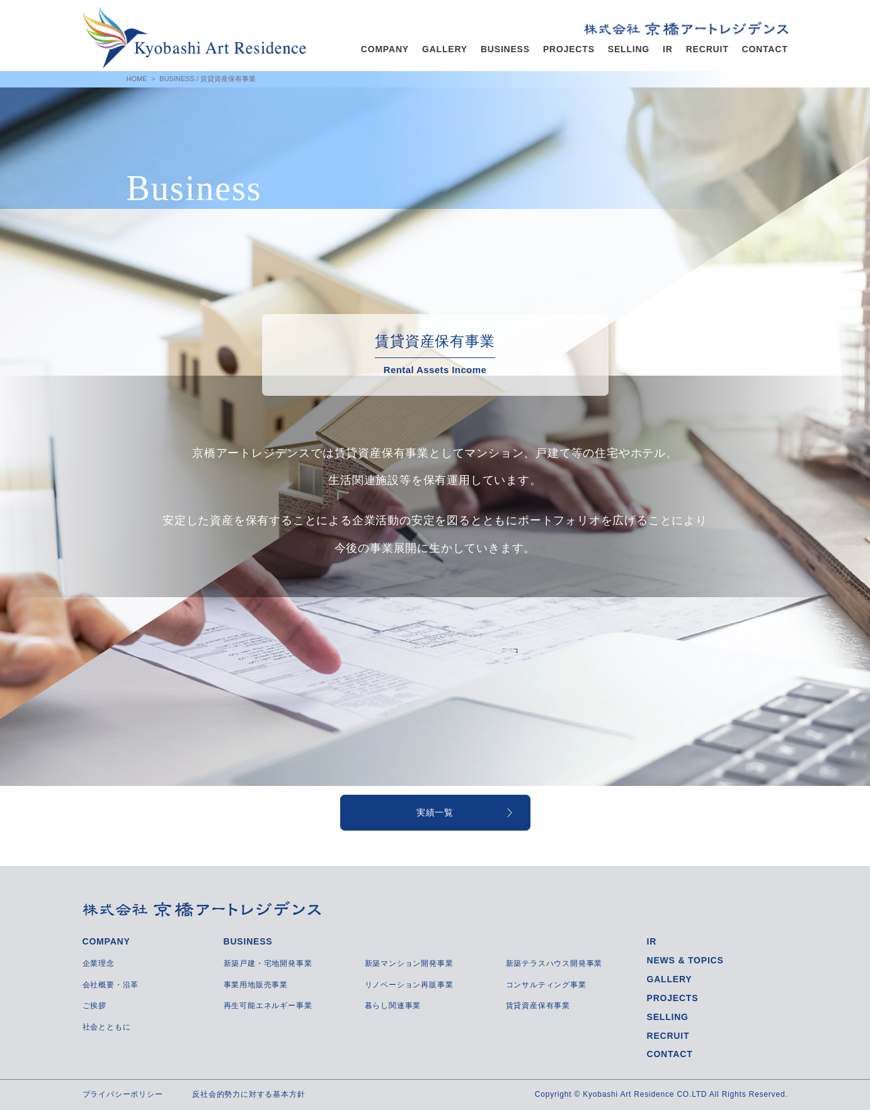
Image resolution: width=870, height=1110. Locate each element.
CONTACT (765, 49)
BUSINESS (505, 49)
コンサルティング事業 (546, 984)
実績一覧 (435, 812)
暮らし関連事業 (393, 1005)
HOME (137, 78)
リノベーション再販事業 (409, 984)
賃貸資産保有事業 (538, 1005)
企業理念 (99, 963)
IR (668, 49)
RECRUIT (707, 49)
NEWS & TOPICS (685, 960)
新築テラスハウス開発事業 (554, 963)
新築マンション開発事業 (409, 963)
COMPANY (385, 49)
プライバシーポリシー (123, 1094)
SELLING (629, 49)
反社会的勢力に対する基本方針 (248, 1094)
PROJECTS (569, 49)
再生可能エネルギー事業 (268, 1005)
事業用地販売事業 (256, 984)
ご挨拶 (94, 1005)
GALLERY (444, 49)
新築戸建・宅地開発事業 (268, 963)
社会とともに (107, 1027)
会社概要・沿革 (111, 984)
